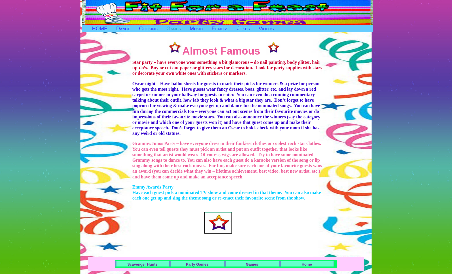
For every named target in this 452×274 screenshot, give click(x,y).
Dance (123, 28)
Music (196, 28)
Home (307, 264)
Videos (266, 28)
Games (173, 28)
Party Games (197, 264)
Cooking (148, 28)
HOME (100, 28)
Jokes (243, 28)
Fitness (220, 28)
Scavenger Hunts (142, 264)
